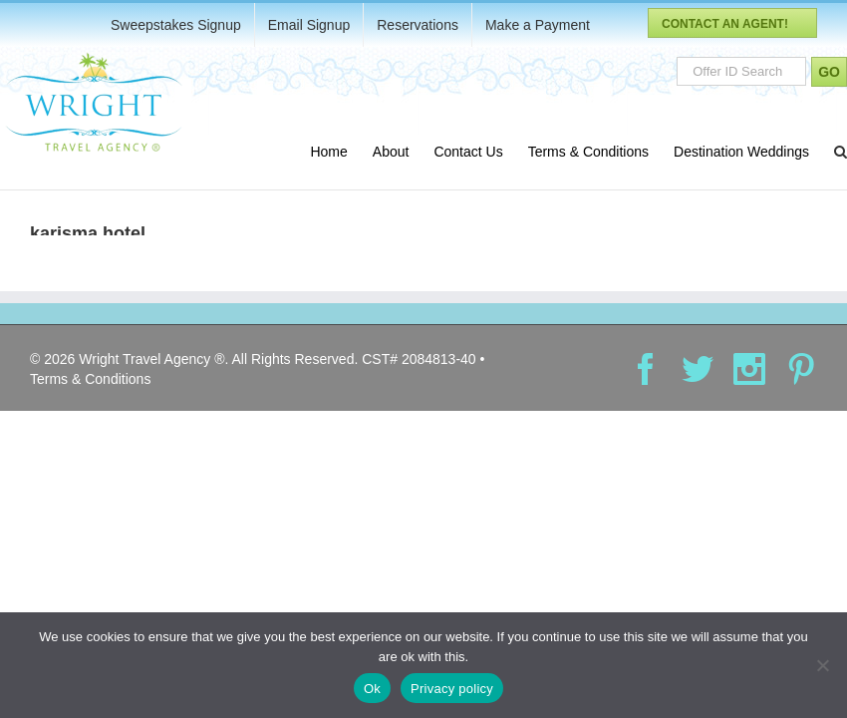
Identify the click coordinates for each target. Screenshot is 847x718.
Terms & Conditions (90, 379)
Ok (372, 688)
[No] (822, 665)
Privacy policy (452, 688)
